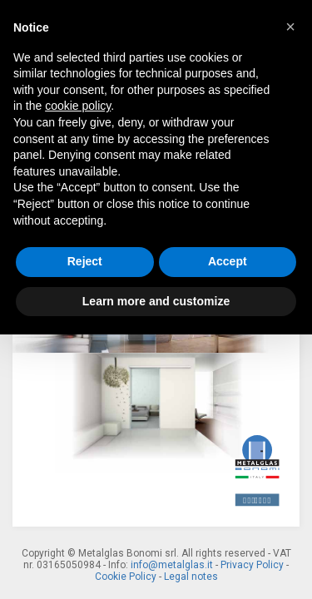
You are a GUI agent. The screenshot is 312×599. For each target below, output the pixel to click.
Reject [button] (84, 261)
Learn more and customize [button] (156, 301)
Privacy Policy (252, 565)
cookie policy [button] (78, 105)
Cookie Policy (125, 576)
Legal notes (191, 576)
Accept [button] (227, 261)
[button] (290, 26)
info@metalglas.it (172, 565)
